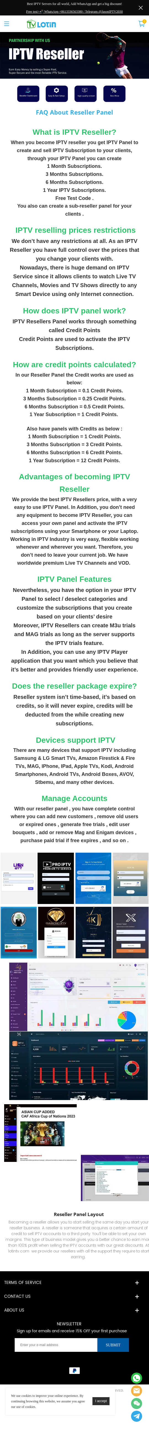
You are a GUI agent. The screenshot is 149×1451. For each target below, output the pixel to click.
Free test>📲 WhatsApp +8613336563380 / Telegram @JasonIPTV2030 (74, 12)
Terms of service (23, 1282)
